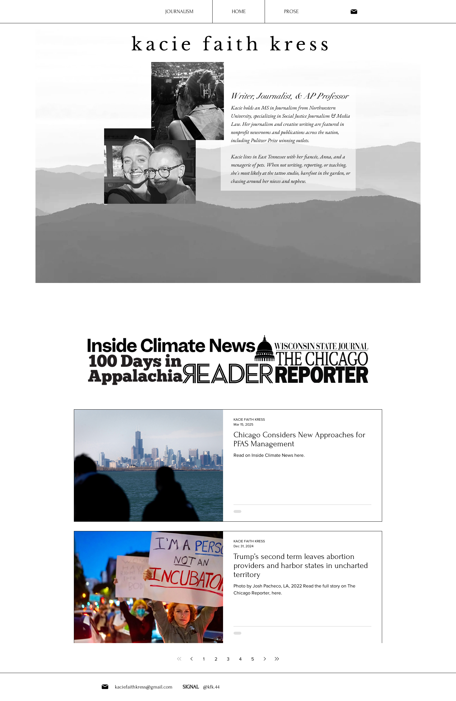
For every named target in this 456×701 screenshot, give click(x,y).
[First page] (179, 659)
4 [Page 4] (240, 658)
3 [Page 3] (228, 658)
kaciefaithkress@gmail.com (143, 687)
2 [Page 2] (216, 658)
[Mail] (354, 11)
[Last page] (277, 659)
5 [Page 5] (252, 658)
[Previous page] (191, 659)
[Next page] (264, 659)
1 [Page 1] (203, 658)
